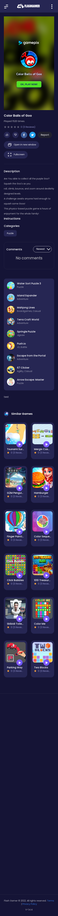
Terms (50, 900)
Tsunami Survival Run (20, 449)
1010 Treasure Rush (45, 580)
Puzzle (10, 233)
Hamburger (41, 493)
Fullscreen (16, 154)
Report (45, 135)
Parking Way (14, 667)
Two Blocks (41, 667)
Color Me (39, 624)
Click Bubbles (15, 580)
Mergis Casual (43, 449)
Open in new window (21, 145)
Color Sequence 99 (46, 536)
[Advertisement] (29, 732)
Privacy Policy (29, 904)
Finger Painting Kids (19, 536)
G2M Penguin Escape (20, 493)
